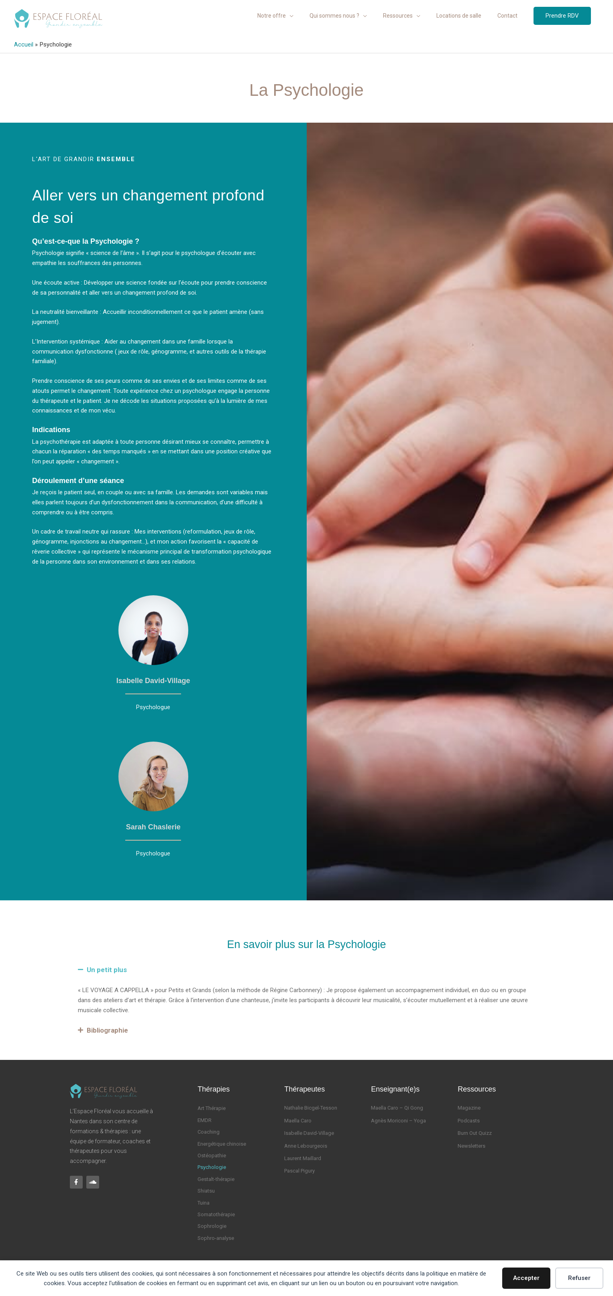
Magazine (469, 1107)
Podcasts (469, 1120)
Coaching (209, 1131)
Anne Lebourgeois (305, 1145)
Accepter (526, 1278)
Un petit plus (107, 969)
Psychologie (212, 1167)
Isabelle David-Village (309, 1133)
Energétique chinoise (222, 1143)
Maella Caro (298, 1120)
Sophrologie (212, 1226)
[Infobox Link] (153, 653)
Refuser (579, 1278)
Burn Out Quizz (475, 1133)
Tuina (204, 1202)
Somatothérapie (216, 1214)
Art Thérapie (212, 1108)
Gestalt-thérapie (216, 1179)
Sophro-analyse (216, 1238)
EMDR (205, 1120)
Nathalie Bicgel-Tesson (310, 1107)
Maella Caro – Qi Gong (397, 1107)
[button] (562, 18)
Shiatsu (206, 1190)
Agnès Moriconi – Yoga (398, 1120)
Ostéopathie (212, 1155)
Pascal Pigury (299, 1170)
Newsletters (471, 1145)
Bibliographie (107, 1030)
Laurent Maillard (302, 1158)
